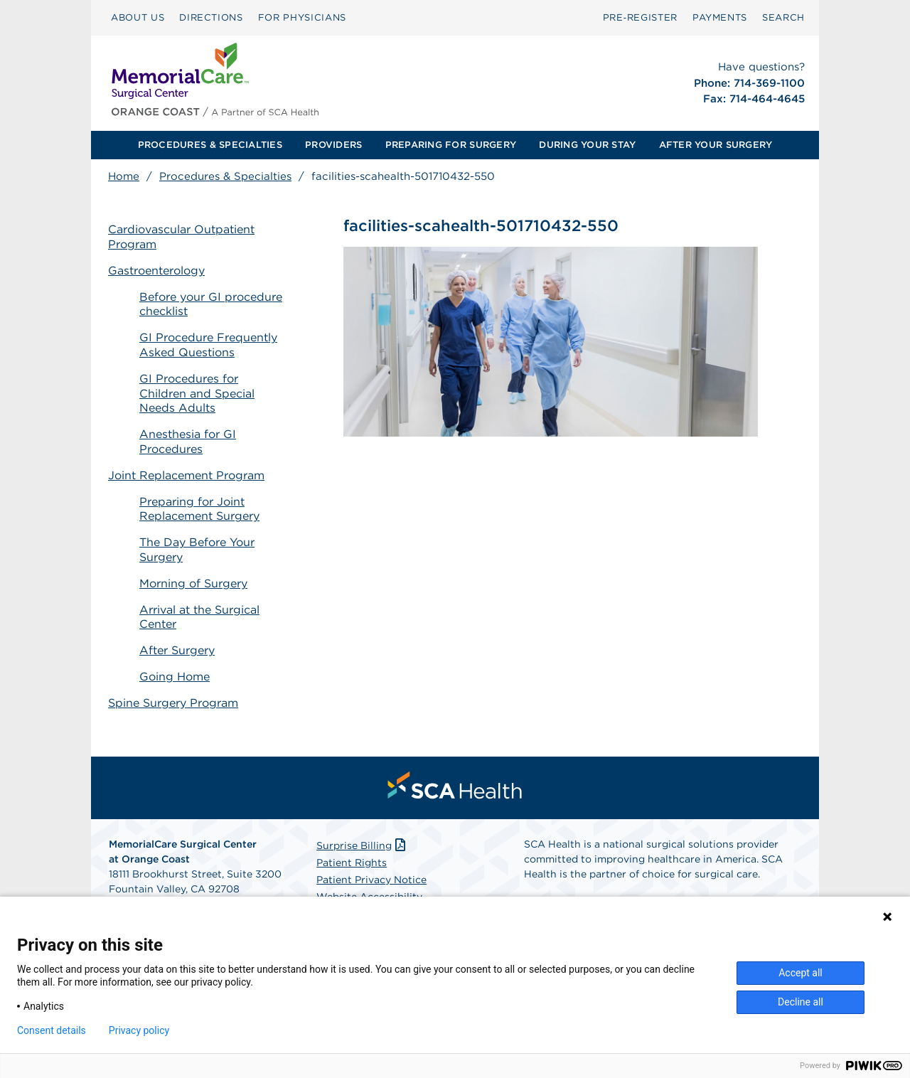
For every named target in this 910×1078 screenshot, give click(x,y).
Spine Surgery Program (173, 703)
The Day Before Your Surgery (197, 549)
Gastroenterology (156, 270)
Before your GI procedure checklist (210, 304)
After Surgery (177, 650)
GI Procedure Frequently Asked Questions (208, 345)
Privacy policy (139, 1030)
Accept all (800, 972)
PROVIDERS (333, 144)
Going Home (174, 676)
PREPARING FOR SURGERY (450, 144)
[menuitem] (137, 18)
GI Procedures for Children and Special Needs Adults (197, 393)
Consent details (51, 1030)
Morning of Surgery (193, 583)
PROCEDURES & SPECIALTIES (210, 144)
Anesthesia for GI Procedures (187, 441)
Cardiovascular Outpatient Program (181, 237)
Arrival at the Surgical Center (199, 617)
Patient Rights (351, 862)
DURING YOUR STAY (587, 144)
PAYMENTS (719, 17)
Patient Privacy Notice (371, 879)
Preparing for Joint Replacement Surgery (199, 509)
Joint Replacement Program (186, 475)
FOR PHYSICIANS (302, 17)
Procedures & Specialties (225, 176)
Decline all (800, 1002)
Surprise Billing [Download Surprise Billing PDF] (362, 845)
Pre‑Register (640, 17)
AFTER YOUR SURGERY (716, 144)
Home (123, 176)
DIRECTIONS (211, 17)
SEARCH (783, 17)
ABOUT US (137, 17)
